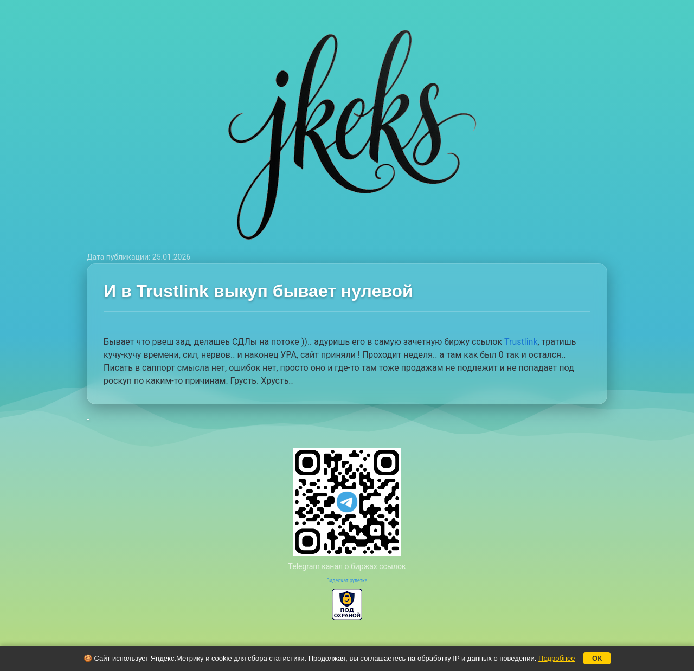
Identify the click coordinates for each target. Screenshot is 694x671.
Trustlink (520, 342)
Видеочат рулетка (347, 580)
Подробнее (556, 658)
